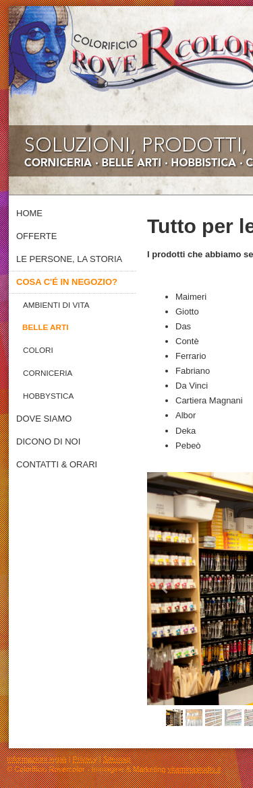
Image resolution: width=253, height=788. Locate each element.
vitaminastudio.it (194, 769)
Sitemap (116, 759)
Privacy (85, 759)
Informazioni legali (37, 759)
